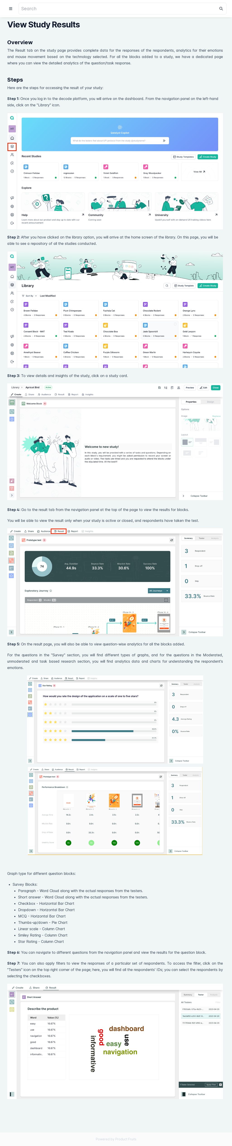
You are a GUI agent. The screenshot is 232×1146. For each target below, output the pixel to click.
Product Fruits (125, 1139)
